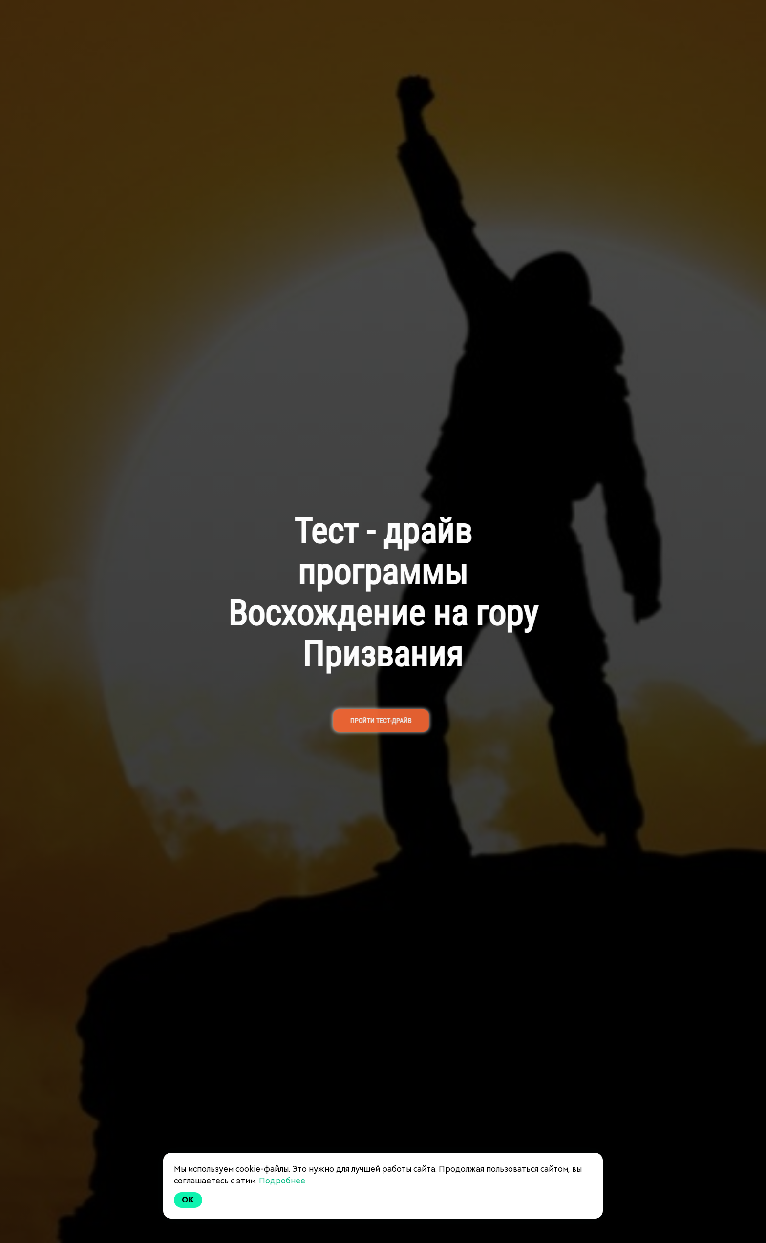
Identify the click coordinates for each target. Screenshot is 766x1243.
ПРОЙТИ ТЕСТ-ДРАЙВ (375, 721)
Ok (188, 1200)
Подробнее (282, 1181)
